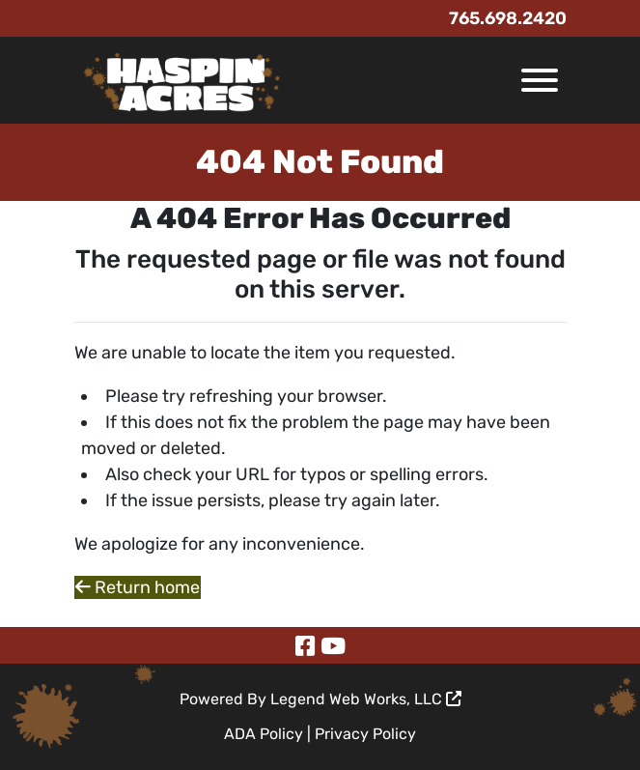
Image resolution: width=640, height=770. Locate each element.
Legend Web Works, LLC (365, 699)
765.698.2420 (508, 18)
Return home (137, 587)
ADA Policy (263, 734)
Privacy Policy (365, 734)
